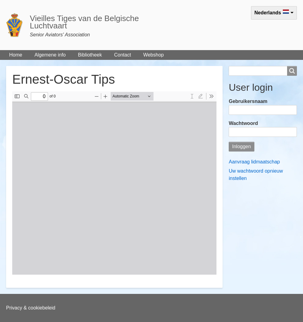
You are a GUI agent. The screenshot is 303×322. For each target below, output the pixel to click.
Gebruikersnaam (248, 101)
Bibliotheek (90, 54)
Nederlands (267, 12)
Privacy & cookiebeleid (30, 307)
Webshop (153, 54)
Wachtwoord (243, 123)
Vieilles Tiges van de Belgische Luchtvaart (84, 22)
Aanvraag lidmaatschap (254, 161)
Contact (122, 54)
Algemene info (50, 54)
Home (15, 54)
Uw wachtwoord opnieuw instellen (256, 174)
